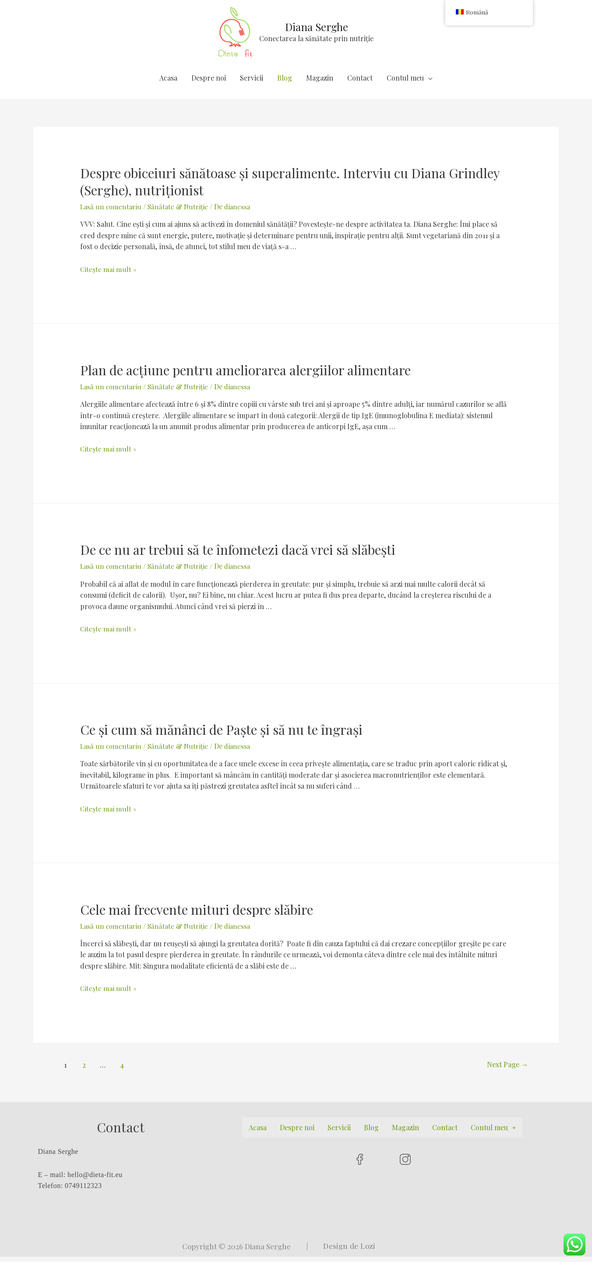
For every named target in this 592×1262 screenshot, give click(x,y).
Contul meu (405, 83)
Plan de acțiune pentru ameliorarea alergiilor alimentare (245, 375)
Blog (284, 83)
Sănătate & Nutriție (180, 212)
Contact (360, 83)
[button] (493, 1133)
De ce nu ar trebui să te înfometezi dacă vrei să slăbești (237, 555)
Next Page (502, 1070)
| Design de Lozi (341, 1251)
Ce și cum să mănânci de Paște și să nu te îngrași (221, 735)
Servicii (251, 83)
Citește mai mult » (108, 274)
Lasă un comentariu (111, 212)
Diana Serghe (318, 29)
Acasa (168, 83)
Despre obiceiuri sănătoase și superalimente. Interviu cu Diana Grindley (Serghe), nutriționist (290, 187)
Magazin (319, 83)
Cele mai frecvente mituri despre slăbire (196, 915)
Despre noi (208, 83)
